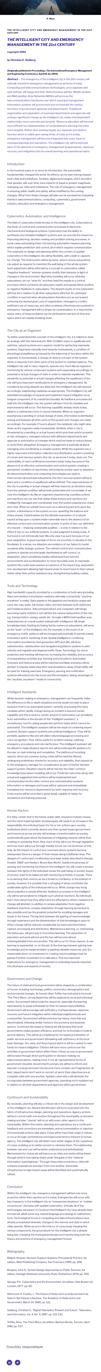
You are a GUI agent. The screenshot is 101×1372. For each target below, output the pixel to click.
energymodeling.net (32, 1346)
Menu (50, 18)
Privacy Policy (14, 1346)
